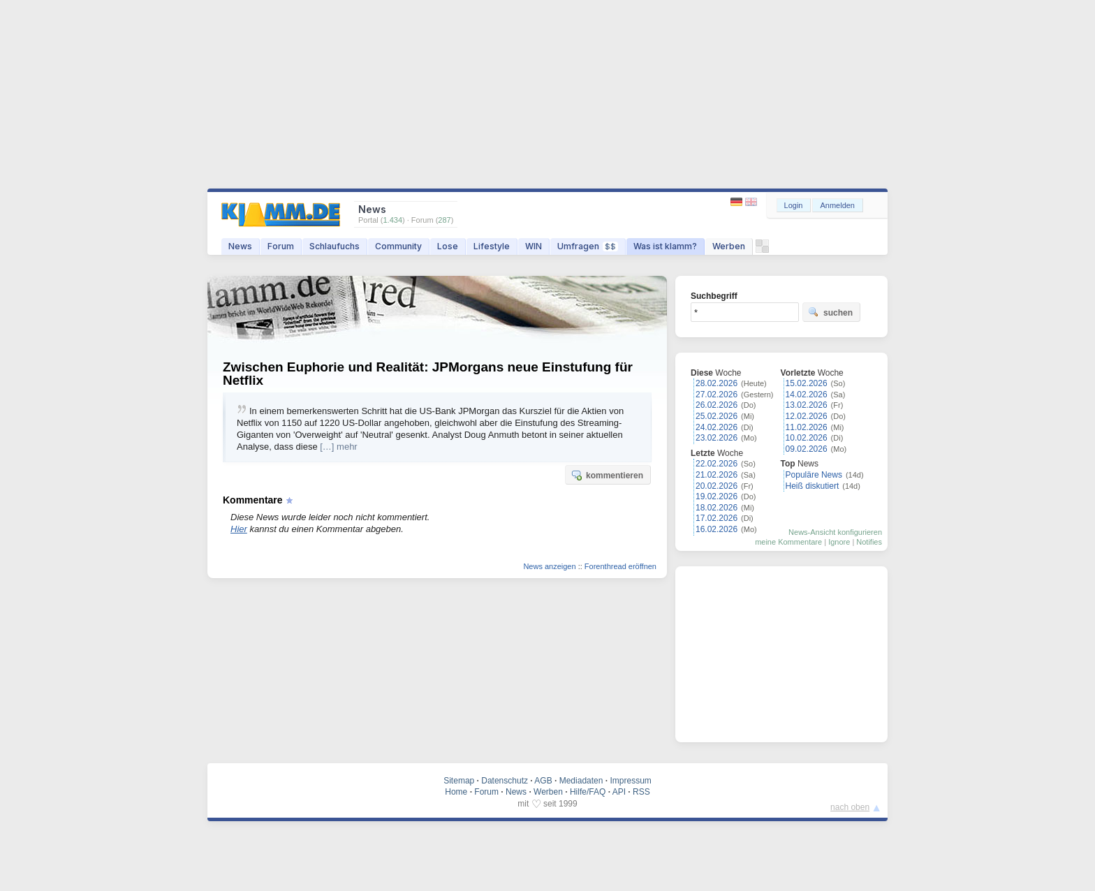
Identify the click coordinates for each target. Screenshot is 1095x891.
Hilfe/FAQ (587, 792)
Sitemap (458, 781)
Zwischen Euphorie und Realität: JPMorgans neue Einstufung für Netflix (428, 374)
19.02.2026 (716, 496)
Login (793, 205)
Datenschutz (504, 781)
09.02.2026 (807, 449)
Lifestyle (491, 246)
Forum (280, 246)
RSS (641, 792)
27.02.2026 (716, 394)
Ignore (839, 542)
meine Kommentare (788, 542)
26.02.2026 (716, 405)
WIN (533, 246)
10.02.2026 (807, 438)
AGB (543, 781)
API (619, 792)
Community (398, 246)
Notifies (869, 542)
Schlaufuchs (334, 246)
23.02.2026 (716, 438)
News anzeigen (549, 566)
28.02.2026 (716, 383)
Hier (238, 529)
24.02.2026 (716, 427)
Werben (728, 246)
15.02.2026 (807, 383)
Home (456, 792)
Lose (447, 246)
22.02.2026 (716, 464)
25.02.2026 (716, 416)
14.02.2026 (807, 394)
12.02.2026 (807, 416)
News (240, 246)
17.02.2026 (716, 518)
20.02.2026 (716, 486)
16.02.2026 (716, 529)
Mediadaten (581, 781)
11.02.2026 (807, 427)
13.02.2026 (807, 405)
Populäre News (814, 475)
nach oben (849, 807)
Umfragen (587, 246)
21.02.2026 (716, 475)
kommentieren (607, 474)
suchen (830, 312)
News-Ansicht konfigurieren (835, 532)
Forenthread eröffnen (620, 566)
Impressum (630, 781)
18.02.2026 (716, 508)
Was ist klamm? (665, 246)
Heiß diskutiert (812, 486)
